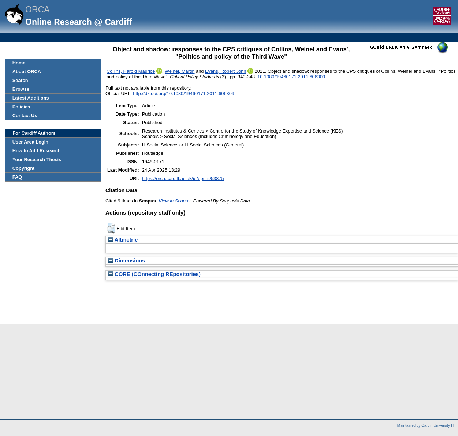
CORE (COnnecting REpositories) (154, 274)
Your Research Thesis (36, 159)
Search (20, 80)
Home (19, 63)
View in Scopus (174, 201)
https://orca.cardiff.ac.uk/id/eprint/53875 (183, 178)
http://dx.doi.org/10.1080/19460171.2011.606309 (183, 93)
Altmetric (123, 240)
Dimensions (126, 261)
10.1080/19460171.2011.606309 (291, 76)
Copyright (23, 168)
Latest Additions (30, 98)
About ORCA (26, 71)
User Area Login (30, 142)
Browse (20, 89)
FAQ (17, 177)
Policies (21, 106)
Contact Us (24, 115)
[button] (111, 228)
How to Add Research (36, 150)
